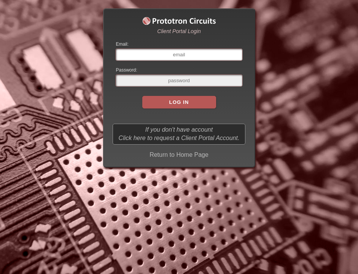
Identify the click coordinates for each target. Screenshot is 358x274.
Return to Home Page (179, 154)
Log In (179, 102)
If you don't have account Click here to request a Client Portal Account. (179, 133)
